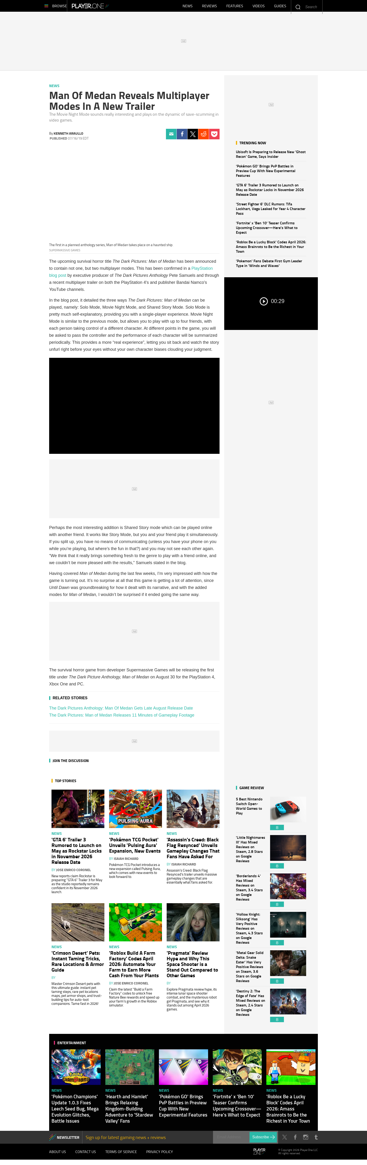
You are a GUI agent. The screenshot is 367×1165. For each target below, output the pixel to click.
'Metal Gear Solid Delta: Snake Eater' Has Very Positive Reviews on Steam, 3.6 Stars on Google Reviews (250, 969)
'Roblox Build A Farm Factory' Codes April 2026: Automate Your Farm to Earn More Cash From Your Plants (134, 966)
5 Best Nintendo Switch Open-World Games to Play (250, 815)
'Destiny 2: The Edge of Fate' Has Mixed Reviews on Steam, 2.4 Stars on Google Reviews (250, 1007)
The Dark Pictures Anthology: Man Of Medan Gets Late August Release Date (121, 710)
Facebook (182, 136)
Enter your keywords (298, 7)
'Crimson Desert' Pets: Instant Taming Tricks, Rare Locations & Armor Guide (77, 963)
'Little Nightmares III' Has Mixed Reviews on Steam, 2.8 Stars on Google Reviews (250, 854)
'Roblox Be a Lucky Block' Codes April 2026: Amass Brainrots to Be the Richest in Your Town (271, 248)
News (188, 7)
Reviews (209, 7)
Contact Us (85, 1155)
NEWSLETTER (68, 1139)
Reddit (203, 136)
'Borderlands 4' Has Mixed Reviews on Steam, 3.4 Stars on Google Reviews (250, 892)
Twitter (192, 136)
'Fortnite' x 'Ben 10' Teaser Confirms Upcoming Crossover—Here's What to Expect (266, 229)
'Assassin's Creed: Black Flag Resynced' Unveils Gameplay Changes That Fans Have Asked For (193, 850)
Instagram (305, 1139)
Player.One (106, 7)
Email (171, 136)
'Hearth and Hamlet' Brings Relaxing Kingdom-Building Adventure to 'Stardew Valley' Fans (129, 1111)
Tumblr (316, 1139)
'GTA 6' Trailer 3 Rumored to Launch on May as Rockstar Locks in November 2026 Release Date (270, 192)
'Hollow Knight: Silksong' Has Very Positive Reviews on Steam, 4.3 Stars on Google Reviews (250, 931)
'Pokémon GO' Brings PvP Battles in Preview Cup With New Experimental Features (265, 173)
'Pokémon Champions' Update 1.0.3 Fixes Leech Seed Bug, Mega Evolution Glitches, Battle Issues (75, 1111)
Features (234, 7)
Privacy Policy (159, 1155)
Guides (280, 7)
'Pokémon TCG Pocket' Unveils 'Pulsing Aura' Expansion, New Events (135, 847)
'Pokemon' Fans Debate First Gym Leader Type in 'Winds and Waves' (269, 265)
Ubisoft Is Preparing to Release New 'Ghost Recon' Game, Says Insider (271, 156)
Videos (259, 7)
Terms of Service (121, 1155)
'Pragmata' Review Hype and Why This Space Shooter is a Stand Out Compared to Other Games (192, 966)
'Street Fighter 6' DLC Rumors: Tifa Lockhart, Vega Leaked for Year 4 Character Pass (270, 210)
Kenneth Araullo (68, 135)
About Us (57, 1155)
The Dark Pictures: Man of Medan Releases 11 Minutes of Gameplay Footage (121, 717)
